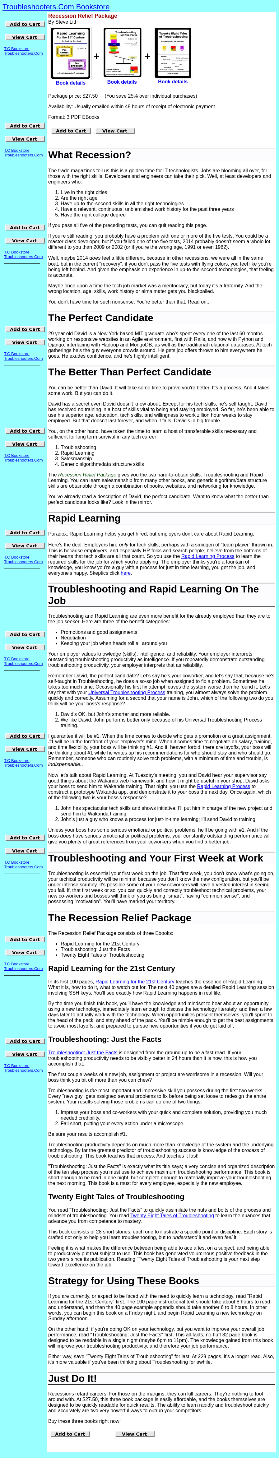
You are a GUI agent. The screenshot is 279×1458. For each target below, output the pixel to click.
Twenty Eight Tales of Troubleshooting (172, 1215)
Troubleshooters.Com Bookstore (56, 6)
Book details (71, 83)
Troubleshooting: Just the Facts (83, 1052)
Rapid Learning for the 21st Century (134, 981)
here (126, 573)
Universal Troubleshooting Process (126, 692)
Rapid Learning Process (208, 556)
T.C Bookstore (17, 48)
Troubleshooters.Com (23, 53)
